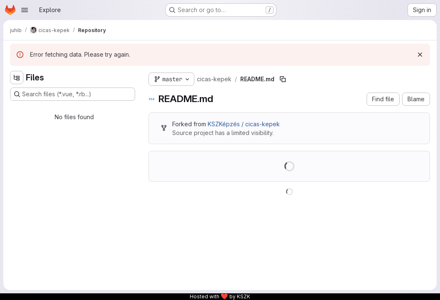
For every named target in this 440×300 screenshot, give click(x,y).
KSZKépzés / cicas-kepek (244, 124)
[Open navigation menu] (24, 10)
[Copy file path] (282, 79)
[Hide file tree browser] (16, 77)
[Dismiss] (420, 55)
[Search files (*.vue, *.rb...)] (72, 94)
